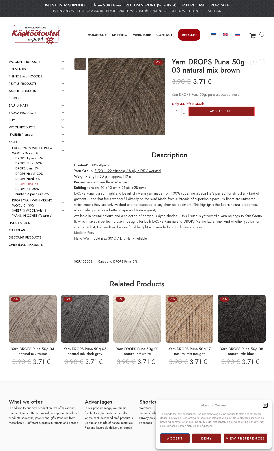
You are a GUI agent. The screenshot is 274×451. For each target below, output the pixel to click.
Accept (175, 438)
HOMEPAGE (97, 34)
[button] (265, 405)
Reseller (189, 34)
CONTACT (164, 34)
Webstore (145, 408)
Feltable (141, 238)
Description (169, 155)
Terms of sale (147, 413)
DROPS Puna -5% (125, 261)
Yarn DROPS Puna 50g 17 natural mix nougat (190, 351)
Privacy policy (148, 418)
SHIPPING (119, 34)
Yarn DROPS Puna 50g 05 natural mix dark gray (85, 351)
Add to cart (221, 111)
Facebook (145, 423)
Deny (206, 438)
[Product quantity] (177, 111)
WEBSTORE (142, 34)
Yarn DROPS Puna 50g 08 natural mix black (241, 351)
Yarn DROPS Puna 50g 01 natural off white (137, 351)
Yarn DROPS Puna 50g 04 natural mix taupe (32, 351)
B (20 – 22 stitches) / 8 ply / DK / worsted (128, 170)
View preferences (245, 438)
